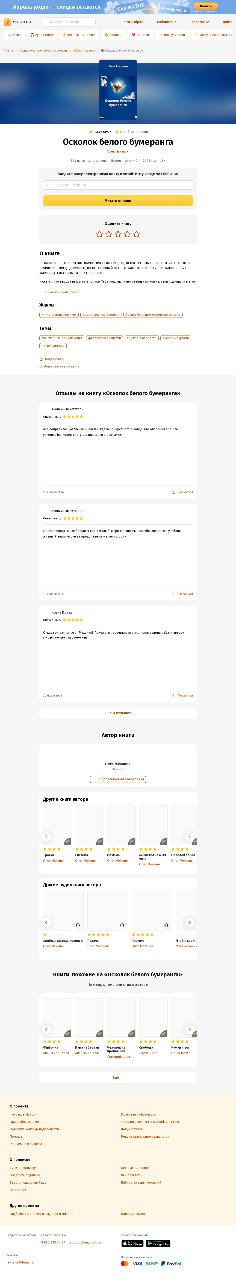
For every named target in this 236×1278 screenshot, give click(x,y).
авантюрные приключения (61, 338)
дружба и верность (141, 338)
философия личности (104, 338)
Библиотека (166, 22)
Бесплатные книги (81, 35)
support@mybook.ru (85, 1242)
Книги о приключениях (59, 315)
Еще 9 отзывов (118, 713)
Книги (16, 35)
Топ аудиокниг (174, 35)
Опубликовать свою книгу (59, 366)
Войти (227, 22)
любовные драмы (175, 338)
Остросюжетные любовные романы (152, 315)
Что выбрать (134, 22)
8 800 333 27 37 (53, 1242)
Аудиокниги (44, 35)
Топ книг (142, 35)
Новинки (115, 35)
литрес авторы (53, 346)
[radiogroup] (118, 234)
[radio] (99, 233)
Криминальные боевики (101, 315)
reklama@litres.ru (20, 1262)
